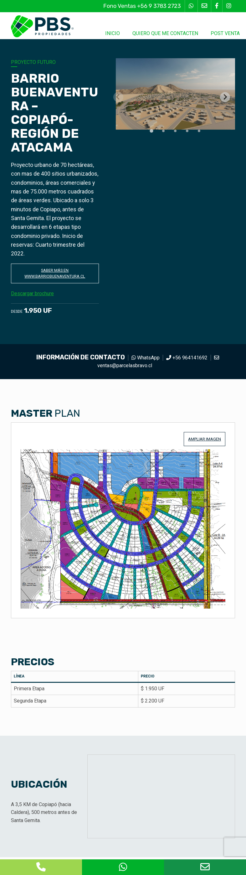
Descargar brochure (35, 295)
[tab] (151, 130)
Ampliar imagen (204, 441)
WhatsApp (145, 360)
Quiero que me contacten (165, 33)
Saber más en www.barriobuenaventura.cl (55, 274)
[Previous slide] (118, 97)
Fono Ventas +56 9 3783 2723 (142, 6)
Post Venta (225, 33)
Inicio (112, 33)
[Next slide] (225, 97)
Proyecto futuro (33, 62)
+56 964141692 (187, 360)
